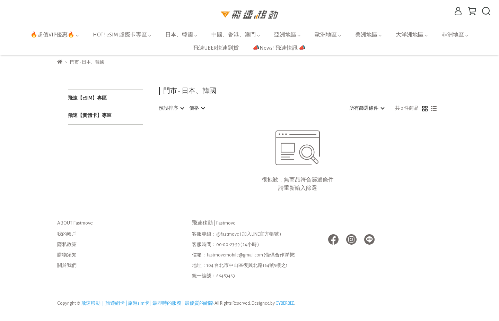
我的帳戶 (67, 234)
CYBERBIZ (284, 303)
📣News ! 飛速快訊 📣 (279, 48)
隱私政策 (67, 244)
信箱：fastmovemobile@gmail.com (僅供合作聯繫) (244, 255)
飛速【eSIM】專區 (87, 98)
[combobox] (171, 108)
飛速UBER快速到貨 (216, 48)
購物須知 (67, 255)
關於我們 (67, 265)
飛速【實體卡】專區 (90, 115)
